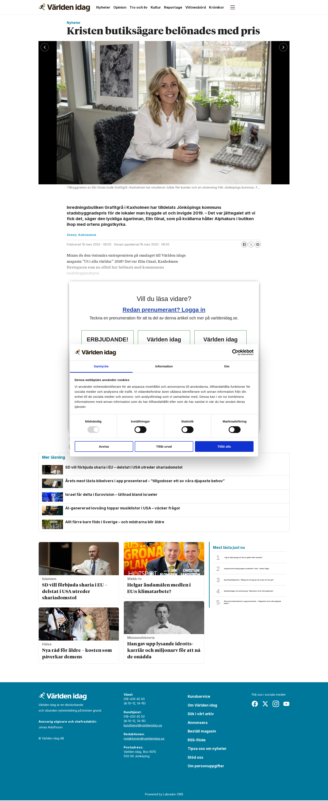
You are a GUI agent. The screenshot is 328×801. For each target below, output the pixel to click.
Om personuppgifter (206, 767)
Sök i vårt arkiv (201, 715)
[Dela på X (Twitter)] (251, 244)
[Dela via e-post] (258, 244)
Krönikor (216, 7)
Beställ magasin (202, 732)
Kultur (156, 7)
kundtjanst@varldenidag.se (143, 726)
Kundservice (199, 697)
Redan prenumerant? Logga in (164, 309)
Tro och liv (138, 7)
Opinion (119, 7)
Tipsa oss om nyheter (207, 749)
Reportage (173, 7)
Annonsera (198, 723)
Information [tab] (164, 366)
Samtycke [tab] (101, 366)
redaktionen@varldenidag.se (144, 739)
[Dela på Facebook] (244, 244)
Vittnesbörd (195, 7)
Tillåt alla (224, 446)
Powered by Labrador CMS (164, 795)
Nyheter (103, 7)
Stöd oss (195, 758)
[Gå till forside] (64, 7)
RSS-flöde (197, 741)
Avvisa (104, 446)
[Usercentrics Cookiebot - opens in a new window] (235, 352)
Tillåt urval (164, 446)
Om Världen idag (202, 706)
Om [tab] (226, 366)
